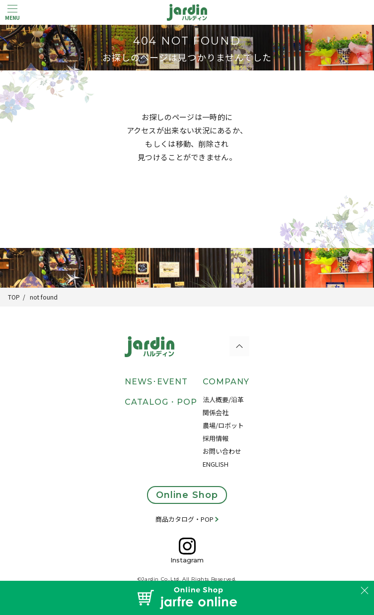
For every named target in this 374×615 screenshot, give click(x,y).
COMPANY (226, 381)
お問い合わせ (222, 451)
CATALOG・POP (161, 402)
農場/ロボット (223, 425)
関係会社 (215, 412)
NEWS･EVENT (156, 381)
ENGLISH (215, 464)
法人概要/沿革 (223, 399)
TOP (14, 297)
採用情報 (215, 438)
